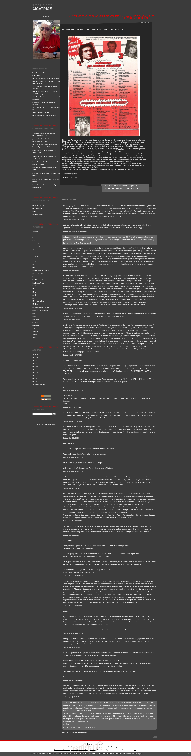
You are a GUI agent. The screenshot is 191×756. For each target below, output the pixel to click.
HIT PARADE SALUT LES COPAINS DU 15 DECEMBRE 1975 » (139, 17)
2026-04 (35, 357)
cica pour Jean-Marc (76, 243)
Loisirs (34, 286)
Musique (35, 304)
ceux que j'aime (37, 247)
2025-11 (35, 373)
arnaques (35, 235)
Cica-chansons (37, 250)
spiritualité (35, 325)
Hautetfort (101, 744)
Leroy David (36, 144)
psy (33, 313)
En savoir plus (137, 754)
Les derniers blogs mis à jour (77, 747)
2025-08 (35, 382)
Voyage (34, 334)
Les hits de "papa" (38, 283)
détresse (35, 253)
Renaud (35, 185)
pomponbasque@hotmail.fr (46, 424)
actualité (35, 232)
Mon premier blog (38, 301)
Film (33, 265)
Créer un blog (91, 744)
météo (34, 295)
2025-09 (35, 379)
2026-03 (35, 360)
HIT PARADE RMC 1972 (40, 271)
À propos (46, 16)
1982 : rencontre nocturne (40, 112)
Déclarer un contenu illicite (62, 750)
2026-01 (35, 367)
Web (34, 337)
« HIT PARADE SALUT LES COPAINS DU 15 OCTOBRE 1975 (94, 16)
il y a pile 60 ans (37, 277)
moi (33, 298)
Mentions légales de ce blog (79, 750)
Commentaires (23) (131, 188)
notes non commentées (40, 310)
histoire (34, 268)
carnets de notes (38, 244)
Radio (34, 316)
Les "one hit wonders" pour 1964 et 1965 (45, 78)
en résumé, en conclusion (40, 262)
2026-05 (35, 354)
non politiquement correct (40, 307)
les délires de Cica (38, 280)
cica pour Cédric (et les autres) (79, 727)
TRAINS (35, 331)
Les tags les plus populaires (114, 747)
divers (34, 259)
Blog (33, 241)
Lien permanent (117, 188)
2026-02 (35, 364)
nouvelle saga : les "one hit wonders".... (45, 115)
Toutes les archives (38, 385)
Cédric (34, 133)
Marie (34, 289)
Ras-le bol (35, 319)
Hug (33, 167)
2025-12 (35, 369)
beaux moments (37, 238)
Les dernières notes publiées (96, 747)
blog (135, 750)
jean (33, 139)
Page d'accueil (126, 16)
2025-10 (35, 376)
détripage (35, 256)
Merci (34, 292)
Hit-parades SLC (38, 274)
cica (33, 179)
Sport (34, 328)
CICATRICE (42, 9)
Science (35, 322)
